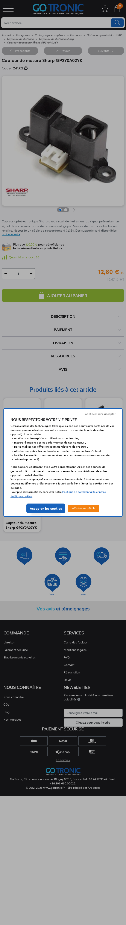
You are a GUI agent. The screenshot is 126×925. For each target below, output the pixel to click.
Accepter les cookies (46, 508)
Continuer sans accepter (100, 414)
